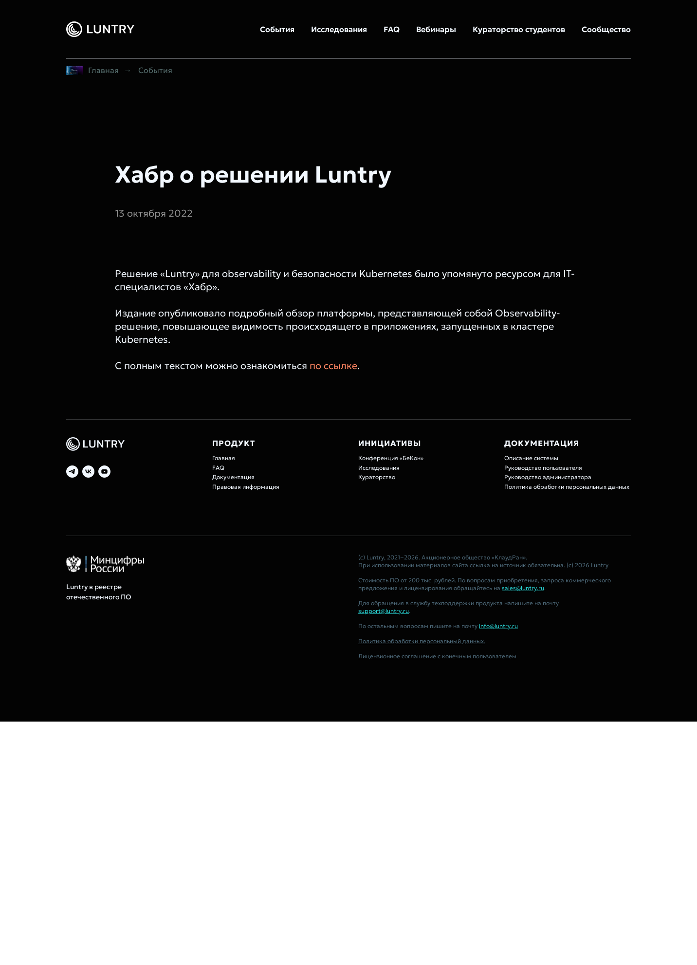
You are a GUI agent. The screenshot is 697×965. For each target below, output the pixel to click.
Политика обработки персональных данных (566, 486)
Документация (233, 477)
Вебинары (436, 29)
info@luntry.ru (498, 626)
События (277, 29)
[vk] (88, 471)
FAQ (392, 29)
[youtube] (104, 471)
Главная (92, 70)
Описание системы (531, 458)
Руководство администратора (547, 477)
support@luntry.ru (383, 610)
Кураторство (376, 477)
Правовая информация (245, 486)
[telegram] (72, 471)
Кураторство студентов (519, 29)
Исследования (339, 29)
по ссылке (333, 365)
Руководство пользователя (543, 467)
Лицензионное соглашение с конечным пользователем (437, 656)
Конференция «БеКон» (390, 458)
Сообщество (606, 29)
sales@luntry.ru (523, 588)
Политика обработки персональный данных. (421, 641)
